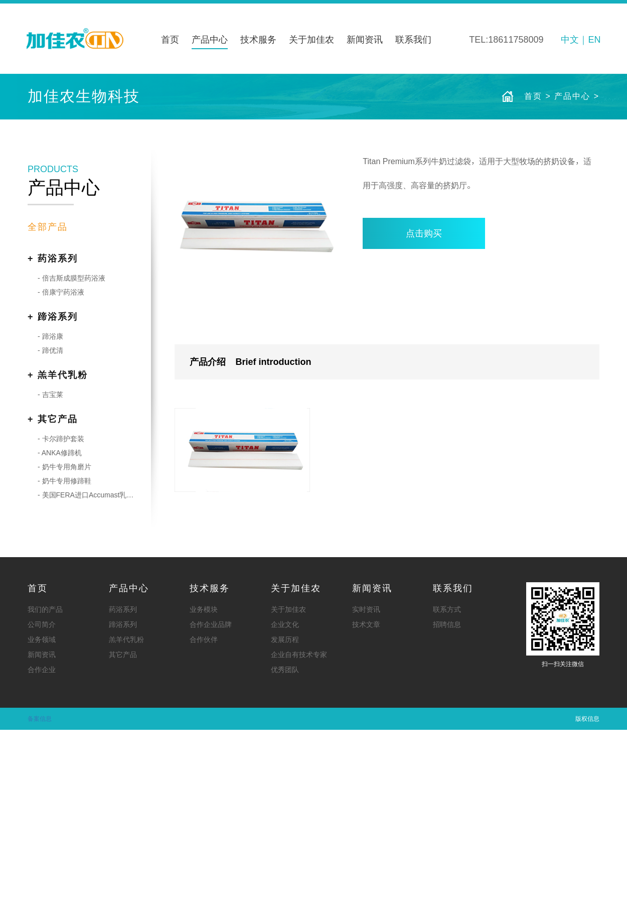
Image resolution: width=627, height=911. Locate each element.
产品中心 (210, 40)
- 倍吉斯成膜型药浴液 (71, 459)
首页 (170, 40)
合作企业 (42, 851)
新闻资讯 (365, 40)
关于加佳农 (311, 40)
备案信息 (40, 899)
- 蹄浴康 (50, 517)
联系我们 (413, 40)
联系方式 (447, 791)
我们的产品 (45, 791)
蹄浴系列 (123, 806)
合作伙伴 (204, 821)
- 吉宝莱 (50, 576)
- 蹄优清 (50, 532)
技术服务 (258, 40)
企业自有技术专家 (299, 836)
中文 (570, 40)
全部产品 (48, 408)
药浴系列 (123, 791)
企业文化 (285, 806)
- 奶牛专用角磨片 (64, 648)
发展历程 (285, 821)
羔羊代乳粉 (126, 821)
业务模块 (204, 791)
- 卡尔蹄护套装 (61, 620)
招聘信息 (447, 806)
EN (594, 40)
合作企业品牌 (211, 806)
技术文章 (366, 806)
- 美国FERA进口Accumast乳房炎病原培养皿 (88, 676)
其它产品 (123, 836)
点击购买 (424, 415)
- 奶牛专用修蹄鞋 (64, 662)
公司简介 (42, 806)
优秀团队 (285, 851)
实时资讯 (366, 791)
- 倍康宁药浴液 (61, 473)
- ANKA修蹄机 (60, 634)
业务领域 (42, 821)
